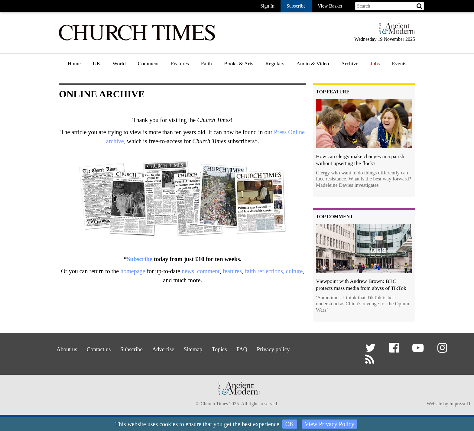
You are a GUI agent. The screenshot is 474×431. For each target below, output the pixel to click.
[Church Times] (137, 39)
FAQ (245, 348)
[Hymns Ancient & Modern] (395, 31)
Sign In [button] (267, 5)
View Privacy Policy (329, 424)
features (232, 271)
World (119, 63)
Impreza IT (460, 404)
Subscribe (139, 259)
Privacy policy (277, 348)
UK (96, 63)
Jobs (375, 63)
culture (294, 271)
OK (289, 424)
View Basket (330, 5)
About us (61, 348)
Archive (349, 63)
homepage (132, 271)
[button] (371, 350)
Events (399, 63)
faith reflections (264, 271)
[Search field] (389, 6)
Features (180, 63)
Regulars (274, 63)
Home (74, 63)
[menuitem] (74, 65)
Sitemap (193, 348)
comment (208, 271)
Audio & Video (312, 63)
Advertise (162, 348)
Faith (206, 63)
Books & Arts (238, 63)
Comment (148, 63)
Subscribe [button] (296, 5)
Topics (221, 348)
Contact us (94, 348)
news (188, 271)
